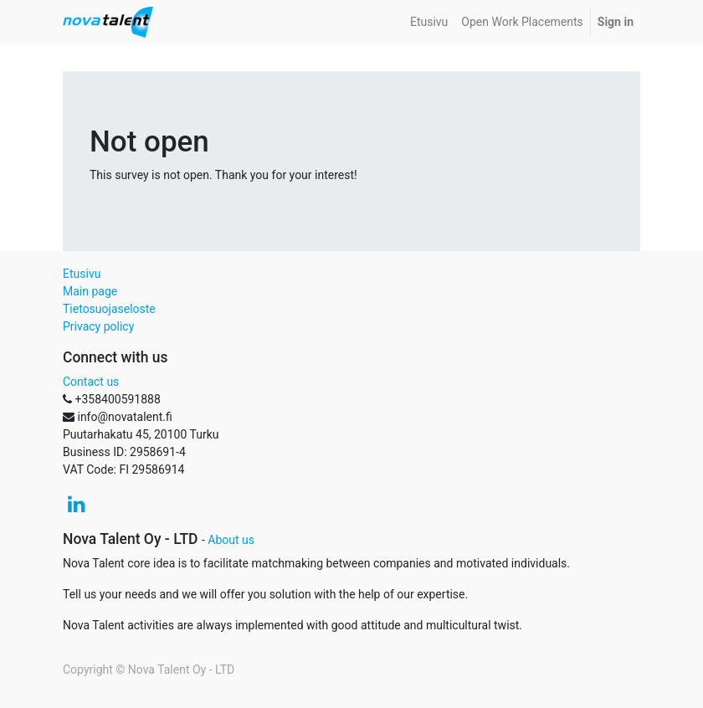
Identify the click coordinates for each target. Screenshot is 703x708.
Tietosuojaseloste (109, 309)
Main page (90, 291)
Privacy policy (98, 326)
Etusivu (81, 273)
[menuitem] (428, 22)
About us (231, 539)
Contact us (91, 381)
